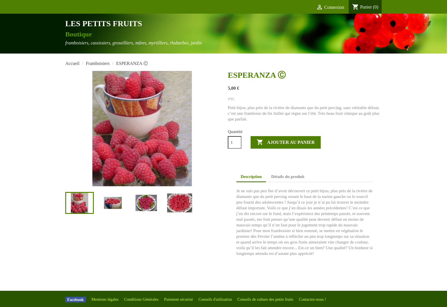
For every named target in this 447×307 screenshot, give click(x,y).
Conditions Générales (141, 299)
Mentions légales (106, 299)
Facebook (75, 299)
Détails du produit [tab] (287, 176)
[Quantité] (234, 142)
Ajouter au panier (286, 142)
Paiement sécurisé (179, 299)
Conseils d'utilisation (215, 299)
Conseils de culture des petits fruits (265, 299)
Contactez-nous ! (312, 299)
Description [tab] (251, 176)
